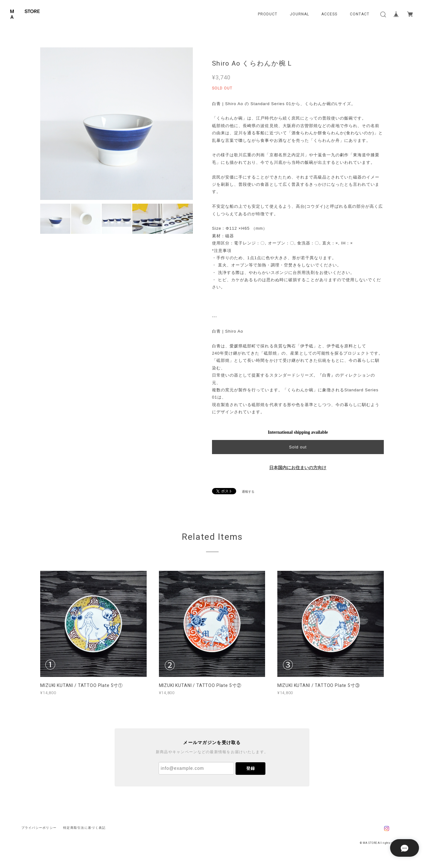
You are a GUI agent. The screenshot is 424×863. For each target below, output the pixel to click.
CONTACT (359, 14)
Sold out (298, 447)
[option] (116, 123)
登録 (250, 768)
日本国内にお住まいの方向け (297, 467)
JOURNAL (299, 14)
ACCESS (329, 14)
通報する (248, 491)
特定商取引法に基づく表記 (84, 827)
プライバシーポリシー (39, 827)
